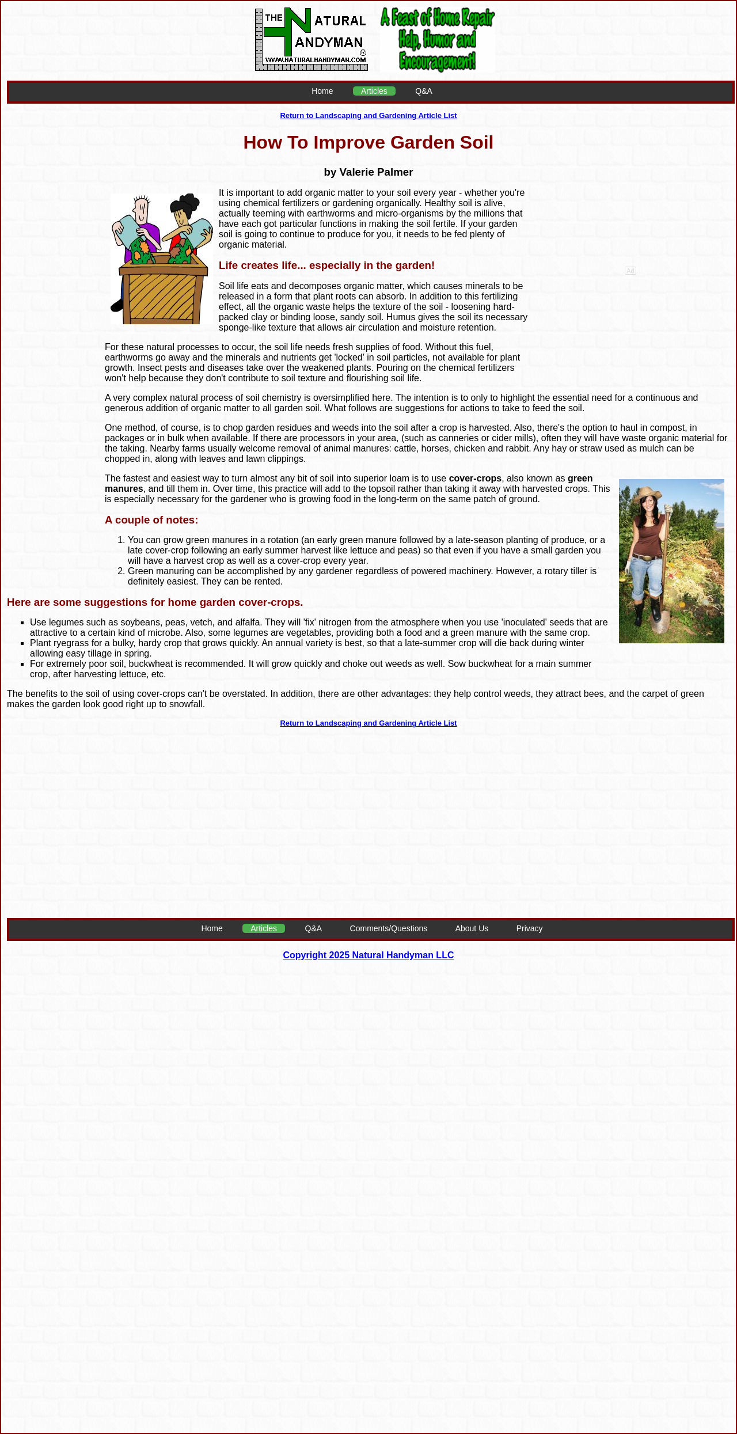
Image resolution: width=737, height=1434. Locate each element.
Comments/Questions (389, 928)
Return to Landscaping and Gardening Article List (368, 115)
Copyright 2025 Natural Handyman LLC (368, 955)
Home (322, 91)
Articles (374, 91)
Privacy (529, 928)
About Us (472, 928)
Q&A (423, 91)
